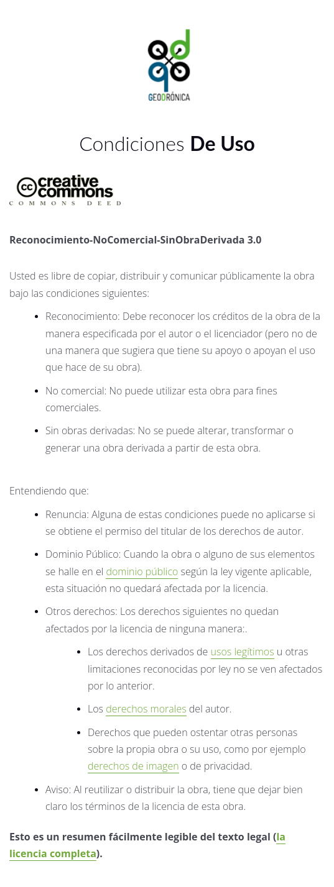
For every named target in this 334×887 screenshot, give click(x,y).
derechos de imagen (133, 766)
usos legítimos (242, 651)
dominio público (142, 571)
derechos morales (146, 709)
